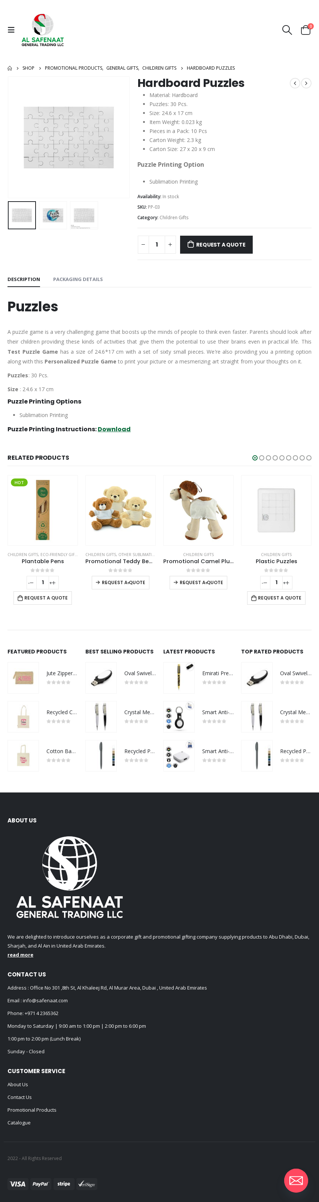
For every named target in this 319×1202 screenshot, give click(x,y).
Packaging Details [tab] (78, 279)
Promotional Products (32, 1109)
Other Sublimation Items (144, 554)
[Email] (296, 1181)
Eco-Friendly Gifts (59, 554)
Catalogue (19, 1122)
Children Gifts (174, 217)
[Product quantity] (157, 245)
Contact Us (19, 1097)
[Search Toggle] (287, 30)
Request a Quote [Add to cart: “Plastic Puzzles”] (279, 598)
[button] (255, 457)
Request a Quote (220, 244)
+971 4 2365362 (41, 1013)
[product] (43, 510)
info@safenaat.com (45, 1000)
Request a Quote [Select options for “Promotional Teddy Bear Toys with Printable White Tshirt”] (123, 582)
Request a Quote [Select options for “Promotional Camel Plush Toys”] (201, 582)
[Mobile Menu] (13, 30)
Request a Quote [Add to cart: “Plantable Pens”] (46, 598)
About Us (17, 1084)
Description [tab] (23, 279)
